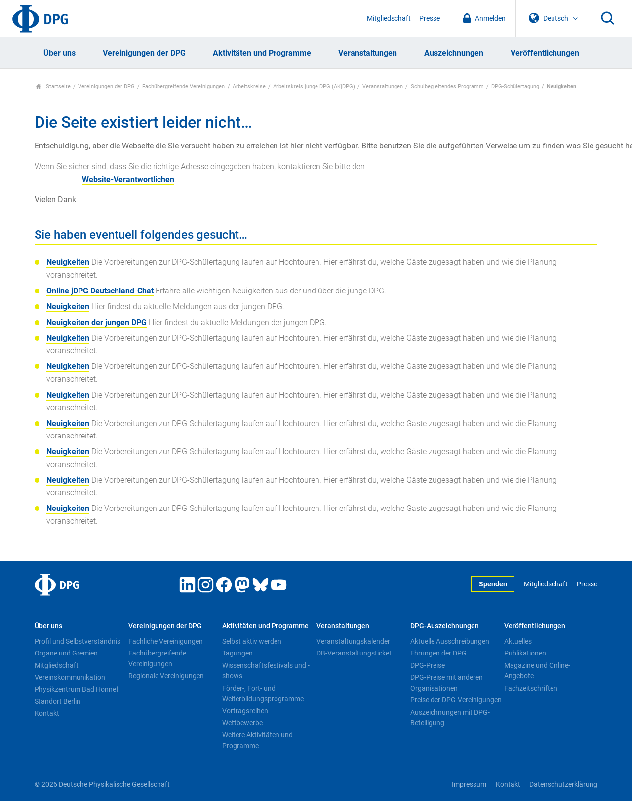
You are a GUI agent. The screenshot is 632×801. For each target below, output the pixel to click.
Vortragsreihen (245, 711)
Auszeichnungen (453, 53)
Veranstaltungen (367, 53)
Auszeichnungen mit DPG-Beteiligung (450, 717)
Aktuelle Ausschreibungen (449, 641)
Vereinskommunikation (70, 677)
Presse (429, 18)
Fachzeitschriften (530, 688)
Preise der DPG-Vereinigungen (456, 700)
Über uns (59, 53)
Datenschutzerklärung (563, 784)
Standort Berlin (57, 701)
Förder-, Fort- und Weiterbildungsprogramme (263, 693)
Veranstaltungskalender (353, 641)
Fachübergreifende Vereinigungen (183, 86)
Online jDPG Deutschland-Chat (100, 290)
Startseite (53, 86)
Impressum (469, 784)
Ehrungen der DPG (438, 653)
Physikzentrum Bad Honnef (76, 689)
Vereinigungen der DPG (144, 53)
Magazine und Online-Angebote (537, 670)
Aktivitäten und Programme (262, 53)
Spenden (493, 584)
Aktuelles (518, 641)
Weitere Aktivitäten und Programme (257, 740)
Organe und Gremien (66, 653)
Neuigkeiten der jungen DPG (96, 322)
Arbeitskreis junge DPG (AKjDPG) (314, 86)
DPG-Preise (427, 665)
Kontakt (47, 713)
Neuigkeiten (67, 262)
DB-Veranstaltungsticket (354, 653)
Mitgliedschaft (389, 18)
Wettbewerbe (242, 723)
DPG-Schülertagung (515, 86)
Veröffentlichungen (545, 53)
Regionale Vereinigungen (166, 676)
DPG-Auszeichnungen (444, 626)
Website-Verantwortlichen (128, 179)
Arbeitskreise (249, 86)
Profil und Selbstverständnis (77, 641)
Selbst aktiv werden (251, 641)
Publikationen (525, 653)
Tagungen (237, 653)
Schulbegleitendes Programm (447, 86)
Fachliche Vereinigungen (165, 641)
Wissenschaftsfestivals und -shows (266, 670)
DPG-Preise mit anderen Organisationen (446, 682)
